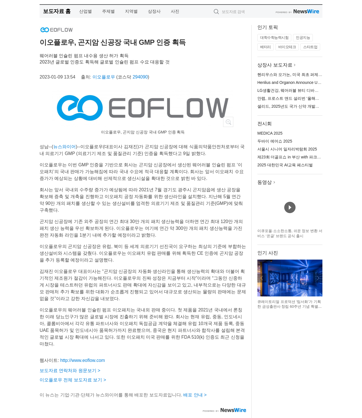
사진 (175, 11)
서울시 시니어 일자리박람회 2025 (287, 149)
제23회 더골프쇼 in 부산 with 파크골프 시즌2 (296, 157)
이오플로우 (103, 77)
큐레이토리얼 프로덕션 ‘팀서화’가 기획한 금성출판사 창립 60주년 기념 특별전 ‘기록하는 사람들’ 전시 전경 (289, 307)
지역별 (131, 11)
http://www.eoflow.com (82, 360)
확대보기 (228, 122)
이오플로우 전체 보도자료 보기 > (73, 379)
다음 (317, 278)
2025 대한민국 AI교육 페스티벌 (285, 165)
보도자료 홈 (56, 11)
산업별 (85, 11)
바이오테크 (287, 47)
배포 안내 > (194, 394)
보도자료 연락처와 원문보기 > (70, 370)
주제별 (108, 11)
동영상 (264, 182)
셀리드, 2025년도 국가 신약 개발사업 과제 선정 (299, 106)
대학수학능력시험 (274, 37)
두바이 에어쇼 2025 (274, 141)
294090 (140, 77)
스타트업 (310, 47)
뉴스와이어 (64, 146)
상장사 (154, 11)
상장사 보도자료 (274, 65)
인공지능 (303, 37)
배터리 (265, 47)
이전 (261, 278)
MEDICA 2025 (270, 133)
